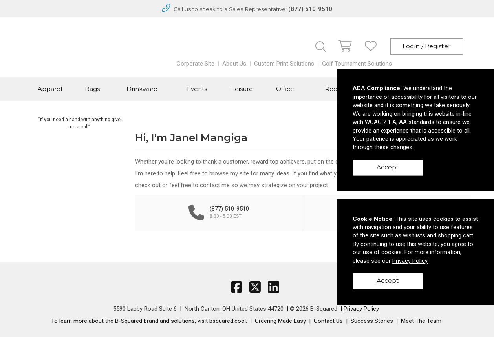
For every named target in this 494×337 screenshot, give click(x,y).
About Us (234, 63)
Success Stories (372, 320)
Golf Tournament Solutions (357, 63)
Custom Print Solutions (284, 63)
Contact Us (328, 320)
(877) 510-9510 (310, 9)
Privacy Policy (361, 308)
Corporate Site (195, 63)
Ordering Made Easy (280, 320)
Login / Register (427, 46)
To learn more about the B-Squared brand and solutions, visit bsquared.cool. (149, 320)
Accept (388, 167)
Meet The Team (421, 320)
